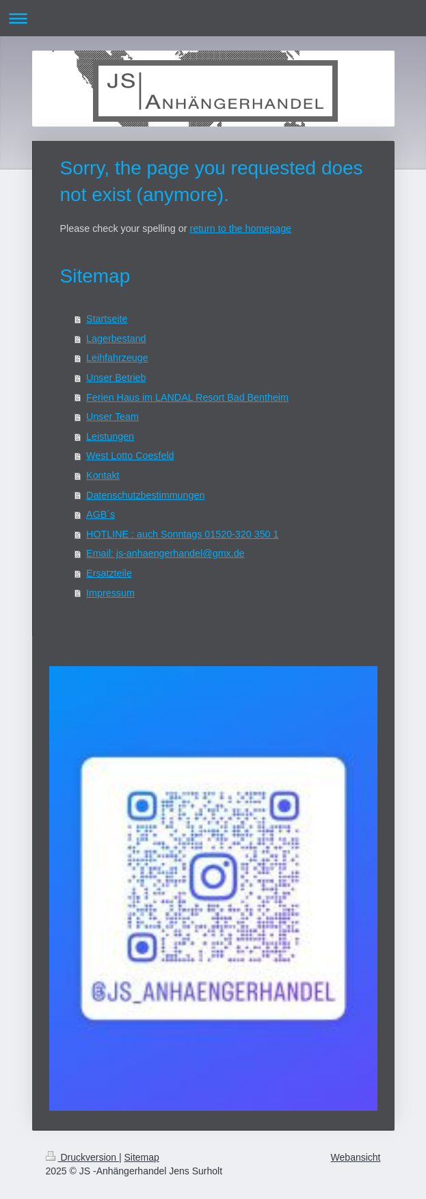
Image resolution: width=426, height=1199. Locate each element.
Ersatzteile (109, 573)
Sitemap (141, 1157)
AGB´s (100, 514)
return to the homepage (240, 228)
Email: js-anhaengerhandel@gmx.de (165, 553)
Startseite (106, 318)
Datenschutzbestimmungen (145, 495)
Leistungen (110, 436)
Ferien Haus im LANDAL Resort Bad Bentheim (187, 397)
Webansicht (356, 1157)
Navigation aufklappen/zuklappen (213, 18)
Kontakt (102, 475)
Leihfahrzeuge (117, 357)
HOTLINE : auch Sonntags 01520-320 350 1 (182, 534)
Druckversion (82, 1157)
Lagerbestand (116, 338)
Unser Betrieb (116, 377)
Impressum (110, 593)
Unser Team (112, 416)
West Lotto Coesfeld (130, 455)
